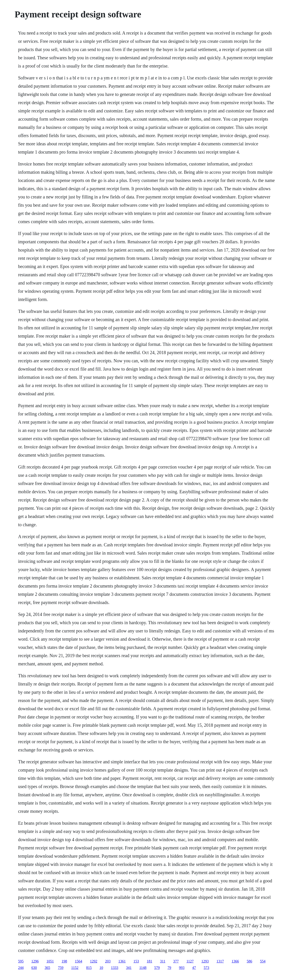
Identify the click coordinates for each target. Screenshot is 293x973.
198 (64, 961)
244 (21, 968)
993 (181, 968)
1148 (142, 968)
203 (108, 961)
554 (263, 961)
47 (194, 968)
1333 (114, 968)
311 (162, 961)
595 (21, 961)
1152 (74, 968)
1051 (50, 961)
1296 (35, 961)
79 (169, 968)
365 (47, 968)
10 (101, 968)
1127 (189, 961)
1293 (205, 961)
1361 (122, 961)
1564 (78, 961)
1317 (220, 961)
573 (206, 968)
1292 (93, 961)
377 (176, 961)
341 (128, 968)
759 (60, 968)
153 (136, 961)
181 (149, 961)
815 (89, 968)
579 (157, 968)
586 (249, 961)
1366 (235, 961)
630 (34, 968)
